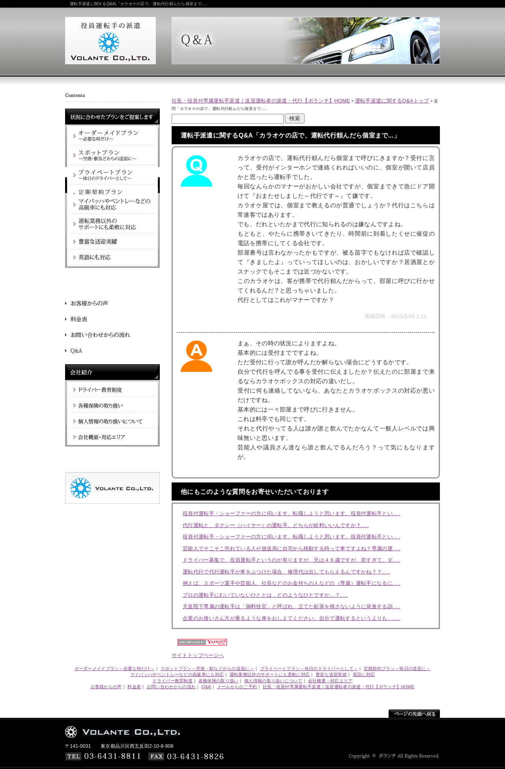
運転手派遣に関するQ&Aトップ (392, 101)
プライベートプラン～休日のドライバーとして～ (309, 668)
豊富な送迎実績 (331, 674)
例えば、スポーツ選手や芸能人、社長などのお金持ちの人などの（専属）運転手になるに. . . (291, 583)
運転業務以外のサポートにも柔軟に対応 (270, 674)
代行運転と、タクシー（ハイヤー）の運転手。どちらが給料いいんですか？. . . (276, 525)
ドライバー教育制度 (172, 680)
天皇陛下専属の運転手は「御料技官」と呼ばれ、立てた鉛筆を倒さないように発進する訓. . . (291, 606)
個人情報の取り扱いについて (273, 680)
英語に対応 (364, 674)
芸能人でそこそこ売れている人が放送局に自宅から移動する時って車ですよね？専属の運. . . (291, 548)
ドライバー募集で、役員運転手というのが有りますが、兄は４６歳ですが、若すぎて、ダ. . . (291, 560)
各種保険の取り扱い (218, 680)
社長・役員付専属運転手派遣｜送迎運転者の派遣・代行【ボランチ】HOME (261, 101)
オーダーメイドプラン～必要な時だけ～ (115, 668)
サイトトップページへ (198, 655)
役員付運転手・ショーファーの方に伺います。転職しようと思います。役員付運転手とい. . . (291, 513)
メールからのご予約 (237, 686)
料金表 (134, 686)
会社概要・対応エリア (330, 680)
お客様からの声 (106, 686)
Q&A (206, 686)
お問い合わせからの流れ (171, 686)
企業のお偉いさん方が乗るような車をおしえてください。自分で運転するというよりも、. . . (291, 618)
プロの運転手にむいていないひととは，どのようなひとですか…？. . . (265, 595)
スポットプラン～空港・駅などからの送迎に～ (207, 668)
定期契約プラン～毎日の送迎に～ (397, 668)
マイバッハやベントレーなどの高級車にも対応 (177, 674)
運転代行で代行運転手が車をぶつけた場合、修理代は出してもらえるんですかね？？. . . (286, 572)
